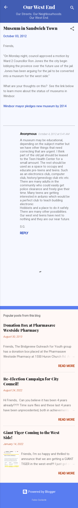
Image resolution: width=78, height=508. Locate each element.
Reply (24, 233)
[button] (72, 29)
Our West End (39, 7)
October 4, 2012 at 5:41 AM (53, 134)
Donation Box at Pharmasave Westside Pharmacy (29, 328)
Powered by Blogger (39, 492)
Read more (66, 366)
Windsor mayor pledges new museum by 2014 (34, 106)
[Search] (72, 8)
